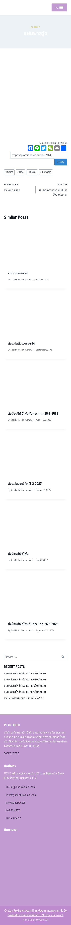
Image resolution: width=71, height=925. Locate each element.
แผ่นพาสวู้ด (45, 172)
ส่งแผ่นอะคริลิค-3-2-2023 (25, 483)
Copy (60, 162)
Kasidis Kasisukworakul (21, 279)
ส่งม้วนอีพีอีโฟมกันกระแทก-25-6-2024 (33, 624)
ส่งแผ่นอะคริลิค (18, 187)
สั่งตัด (20, 172)
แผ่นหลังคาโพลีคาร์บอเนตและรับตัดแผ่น (25, 673)
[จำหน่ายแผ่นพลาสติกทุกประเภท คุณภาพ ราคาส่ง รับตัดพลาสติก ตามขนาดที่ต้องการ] (9, 7)
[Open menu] (59, 7)
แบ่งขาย (32, 172)
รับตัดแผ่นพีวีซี (18, 273)
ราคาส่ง (9, 172)
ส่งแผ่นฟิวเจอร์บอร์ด (21, 343)
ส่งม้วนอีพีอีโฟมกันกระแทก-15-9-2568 (23, 698)
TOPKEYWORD (11, 753)
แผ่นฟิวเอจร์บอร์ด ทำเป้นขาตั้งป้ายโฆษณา (52, 189)
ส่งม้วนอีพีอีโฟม (18, 553)
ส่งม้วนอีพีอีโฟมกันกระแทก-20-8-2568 (33, 413)
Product (35, 27)
